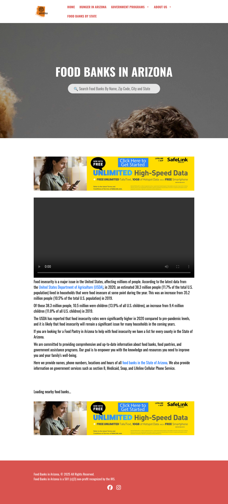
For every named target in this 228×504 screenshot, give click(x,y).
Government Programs (130, 7)
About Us (163, 7)
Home (71, 6)
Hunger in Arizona (92, 6)
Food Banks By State (82, 16)
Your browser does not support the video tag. (114, 238)
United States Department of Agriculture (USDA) (71, 287)
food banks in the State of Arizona (145, 362)
